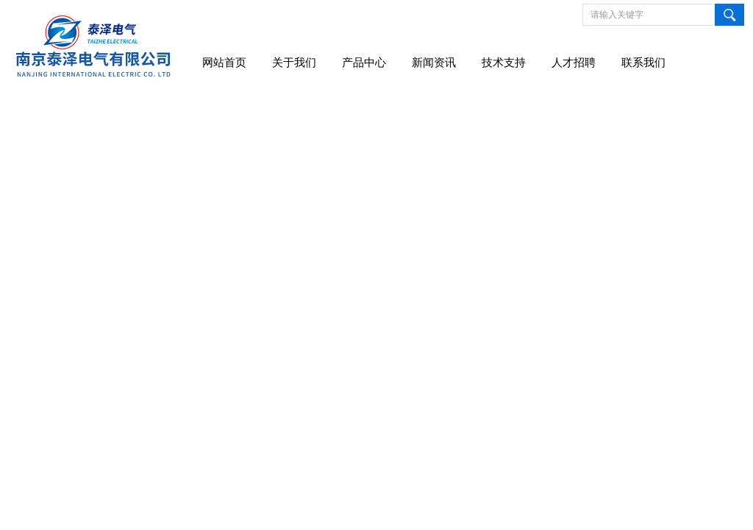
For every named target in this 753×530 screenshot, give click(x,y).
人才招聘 (574, 62)
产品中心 (364, 62)
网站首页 (224, 62)
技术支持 (504, 62)
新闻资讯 (434, 62)
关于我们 (294, 62)
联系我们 (643, 62)
